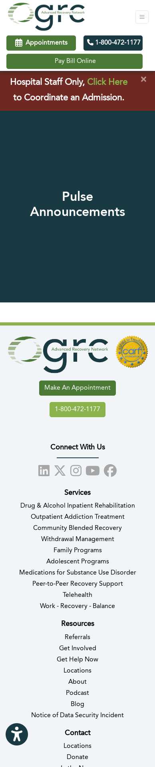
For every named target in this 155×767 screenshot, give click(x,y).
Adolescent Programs (77, 562)
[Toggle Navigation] (142, 17)
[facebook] (110, 469)
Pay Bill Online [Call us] (75, 61)
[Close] (143, 79)
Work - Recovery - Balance (77, 606)
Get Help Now (77, 660)
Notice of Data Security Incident (77, 715)
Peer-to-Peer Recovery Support (77, 584)
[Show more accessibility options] (16, 735)
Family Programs (78, 550)
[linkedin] (44, 469)
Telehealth (77, 595)
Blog (77, 704)
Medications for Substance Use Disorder (77, 573)
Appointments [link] (41, 43)
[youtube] (92, 469)
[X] (60, 469)
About (77, 682)
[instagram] (75, 469)
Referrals (77, 637)
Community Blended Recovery (77, 528)
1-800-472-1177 (114, 42)
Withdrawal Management (77, 539)
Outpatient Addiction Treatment (78, 517)
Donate (77, 757)
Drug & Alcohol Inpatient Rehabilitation (77, 506)
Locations (77, 671)
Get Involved (77, 648)
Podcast (77, 693)
